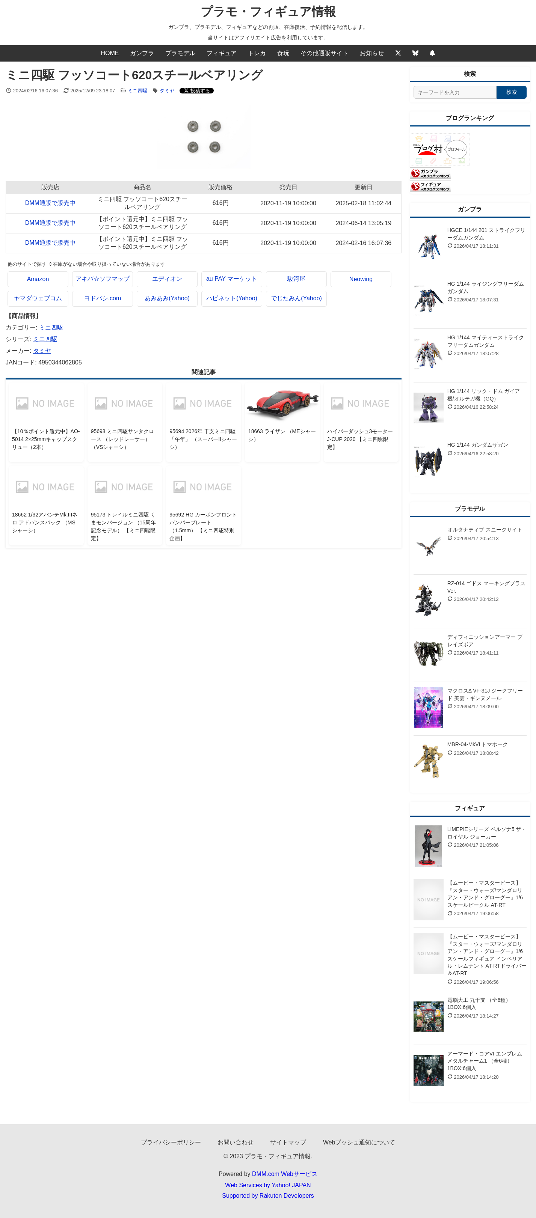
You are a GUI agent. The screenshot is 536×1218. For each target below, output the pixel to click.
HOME (110, 53)
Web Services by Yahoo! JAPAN (268, 1185)
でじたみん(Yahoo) (296, 298)
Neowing (361, 279)
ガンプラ (142, 53)
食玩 (283, 53)
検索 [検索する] (511, 92)
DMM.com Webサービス (284, 1174)
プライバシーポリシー (171, 1142)
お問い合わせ (235, 1142)
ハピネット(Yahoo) (231, 298)
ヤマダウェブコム (38, 298)
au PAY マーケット (231, 279)
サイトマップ (288, 1142)
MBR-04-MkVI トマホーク (477, 744)
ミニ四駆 (138, 90)
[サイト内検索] (455, 92)
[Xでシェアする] (197, 90)
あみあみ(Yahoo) (167, 298)
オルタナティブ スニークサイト (484, 530)
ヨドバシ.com (102, 298)
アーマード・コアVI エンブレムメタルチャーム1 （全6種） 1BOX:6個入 (484, 1061)
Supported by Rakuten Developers (268, 1195)
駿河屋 (296, 279)
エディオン (167, 279)
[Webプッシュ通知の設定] (432, 53)
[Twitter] (398, 53)
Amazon (38, 279)
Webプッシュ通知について (359, 1142)
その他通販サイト (324, 53)
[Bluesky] (415, 53)
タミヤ (168, 90)
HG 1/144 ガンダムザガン (477, 445)
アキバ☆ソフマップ (102, 279)
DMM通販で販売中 (50, 203)
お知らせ (372, 53)
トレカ (257, 53)
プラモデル (180, 53)
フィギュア (222, 53)
